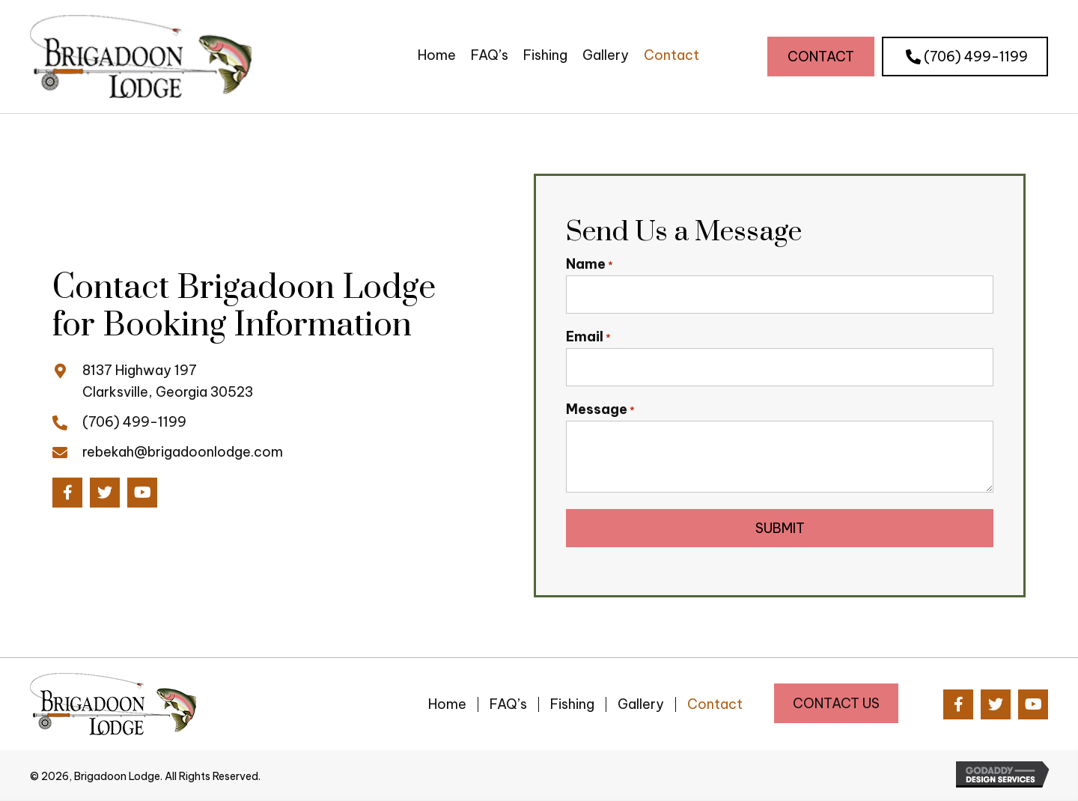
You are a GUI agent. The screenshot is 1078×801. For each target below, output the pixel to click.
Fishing (572, 705)
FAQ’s (508, 705)
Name (589, 264)
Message (600, 410)
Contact (715, 705)
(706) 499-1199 (134, 422)
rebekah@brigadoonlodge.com (182, 451)
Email (588, 338)
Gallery (641, 705)
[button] (820, 56)
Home (447, 705)
